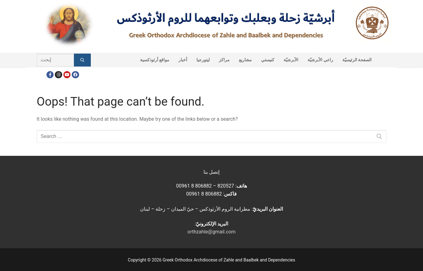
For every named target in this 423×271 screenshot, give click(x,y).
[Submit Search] (82, 60)
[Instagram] (58, 74)
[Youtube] (66, 74)
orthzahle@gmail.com (211, 232)
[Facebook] (50, 74)
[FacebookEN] (75, 74)
